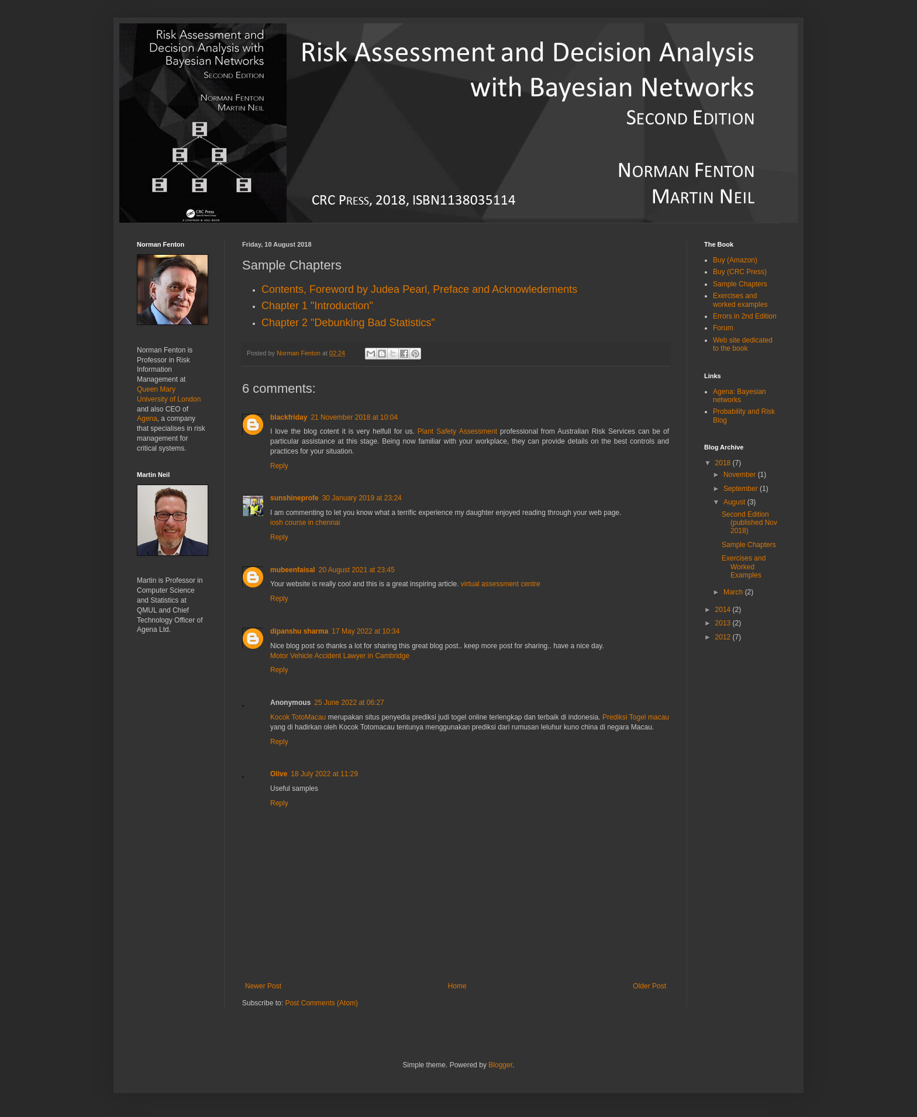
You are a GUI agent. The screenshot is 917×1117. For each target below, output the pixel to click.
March (734, 592)
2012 (724, 637)
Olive (278, 774)
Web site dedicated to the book (743, 344)
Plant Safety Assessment (457, 431)
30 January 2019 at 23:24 (362, 498)
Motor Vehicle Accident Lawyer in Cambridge (339, 656)
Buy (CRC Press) (740, 272)
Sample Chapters (740, 284)
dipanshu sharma (299, 631)
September (741, 489)
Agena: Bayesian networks (739, 396)
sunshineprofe (294, 498)
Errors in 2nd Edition (745, 316)
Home (457, 986)
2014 (724, 610)
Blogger (500, 1065)
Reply (279, 466)
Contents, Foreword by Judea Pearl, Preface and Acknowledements (419, 289)
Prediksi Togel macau (635, 717)
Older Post (649, 986)
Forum (723, 328)
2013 (724, 623)
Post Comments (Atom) (321, 1003)
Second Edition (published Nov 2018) (749, 522)
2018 (724, 463)
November (740, 475)
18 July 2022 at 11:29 (324, 774)
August (735, 502)
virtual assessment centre (500, 584)
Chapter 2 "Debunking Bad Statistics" (348, 322)
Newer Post (263, 986)
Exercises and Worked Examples (744, 566)
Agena (147, 418)
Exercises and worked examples (740, 300)
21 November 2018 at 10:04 (354, 417)
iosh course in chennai (305, 522)
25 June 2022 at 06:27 (349, 702)
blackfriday (288, 417)
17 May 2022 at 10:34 (365, 631)
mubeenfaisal (292, 570)
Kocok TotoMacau (298, 717)
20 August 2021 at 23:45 (357, 570)
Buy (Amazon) (735, 260)
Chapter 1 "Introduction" (317, 306)
